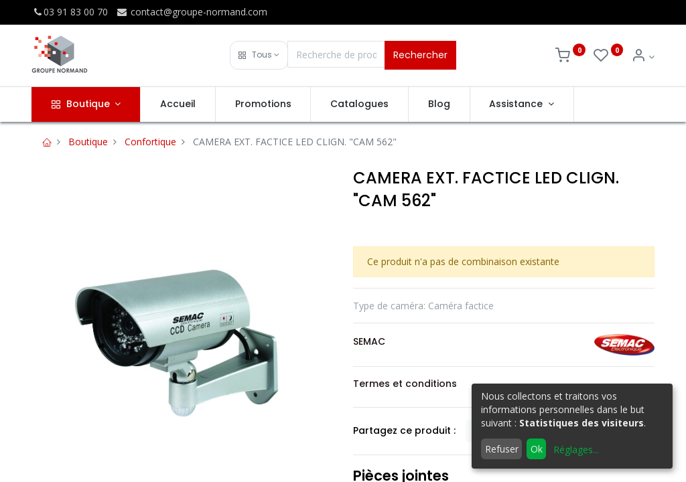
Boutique (88, 141)
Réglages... (576, 449)
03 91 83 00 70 (69, 11)
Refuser (502, 449)
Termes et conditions (405, 383)
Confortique (150, 141)
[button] (259, 55)
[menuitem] (178, 104)
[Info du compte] (643, 56)
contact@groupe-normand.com (191, 11)
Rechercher (420, 55)
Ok (537, 449)
